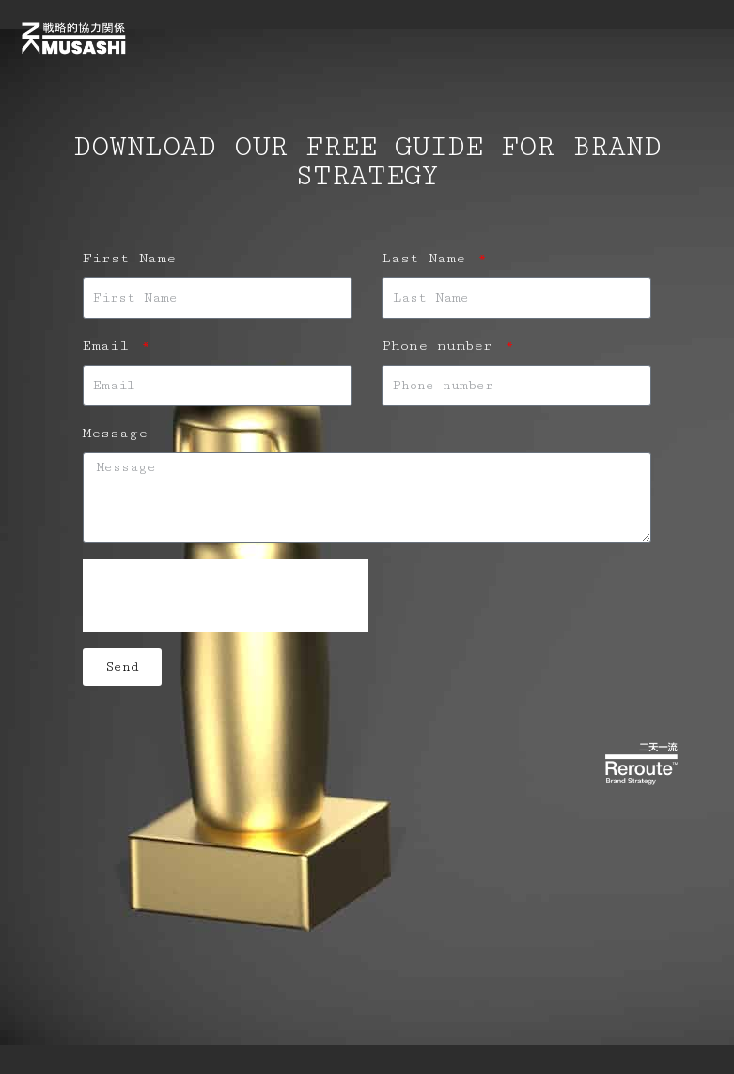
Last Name (428, 258)
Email (110, 346)
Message (115, 433)
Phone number (442, 346)
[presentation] (225, 595)
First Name (129, 258)
